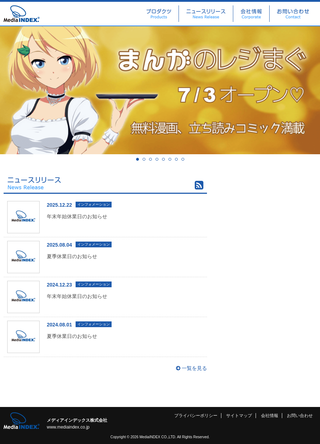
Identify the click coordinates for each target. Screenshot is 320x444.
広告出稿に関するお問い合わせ (269, 185)
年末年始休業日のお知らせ (77, 216)
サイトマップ (239, 415)
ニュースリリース (206, 13)
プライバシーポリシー (195, 415)
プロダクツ (159, 13)
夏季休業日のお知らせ (72, 256)
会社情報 (251, 13)
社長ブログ (269, 235)
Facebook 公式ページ (269, 210)
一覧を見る (191, 368)
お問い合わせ (293, 13)
